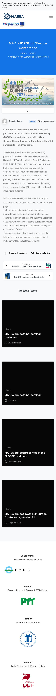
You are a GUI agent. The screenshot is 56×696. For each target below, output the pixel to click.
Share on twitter (40, 253)
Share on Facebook (15, 253)
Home (23, 52)
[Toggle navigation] (51, 16)
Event (32, 52)
